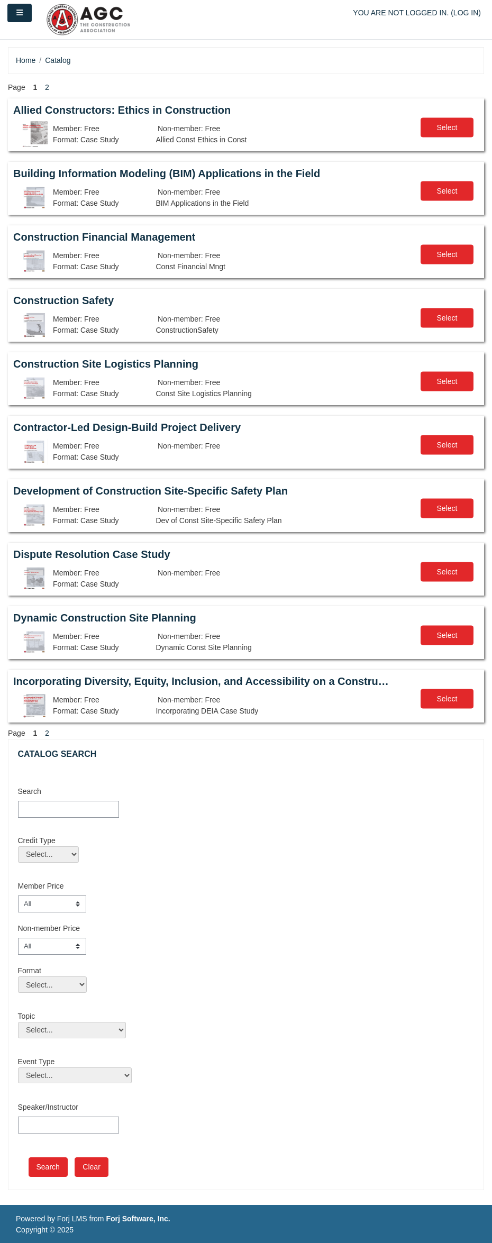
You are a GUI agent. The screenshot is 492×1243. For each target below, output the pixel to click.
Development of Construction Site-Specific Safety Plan (150, 491)
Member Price (41, 886)
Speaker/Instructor (48, 1107)
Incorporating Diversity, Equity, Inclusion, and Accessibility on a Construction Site (201, 681)
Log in (465, 12)
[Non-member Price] (52, 946)
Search (29, 791)
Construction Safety (63, 300)
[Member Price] (52, 903)
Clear (91, 1167)
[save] (48, 1167)
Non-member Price (49, 928)
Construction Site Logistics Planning (105, 364)
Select (447, 127)
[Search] (68, 809)
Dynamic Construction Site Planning (104, 618)
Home (25, 60)
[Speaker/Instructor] (68, 1125)
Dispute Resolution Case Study (91, 554)
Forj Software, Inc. (138, 1218)
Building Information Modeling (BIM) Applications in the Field (166, 173)
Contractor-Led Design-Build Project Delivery (127, 427)
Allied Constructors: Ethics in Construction (122, 110)
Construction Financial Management (104, 237)
